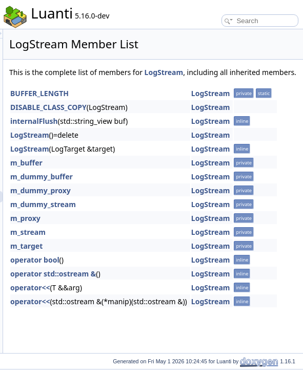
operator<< (158, 299)
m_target (154, 257)
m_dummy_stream (171, 215)
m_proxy (153, 229)
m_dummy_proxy (168, 202)
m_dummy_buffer (169, 188)
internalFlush (162, 132)
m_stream (156, 243)
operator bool (163, 271)
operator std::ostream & (181, 285)
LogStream (156, 83)
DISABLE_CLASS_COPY (176, 118)
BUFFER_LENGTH (167, 104)
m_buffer (154, 174)
